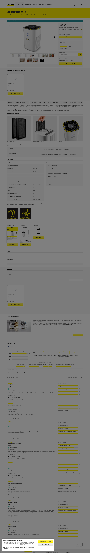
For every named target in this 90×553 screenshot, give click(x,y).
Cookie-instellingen (46, 547)
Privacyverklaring (30, 547)
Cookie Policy (23, 547)
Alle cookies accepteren (45, 541)
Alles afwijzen (45, 544)
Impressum (6, 548)
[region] (28, 545)
